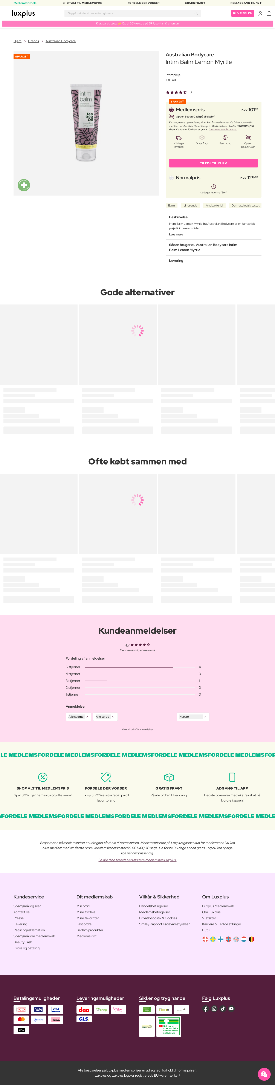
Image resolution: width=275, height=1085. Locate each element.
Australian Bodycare (61, 41)
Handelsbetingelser (153, 906)
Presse (19, 918)
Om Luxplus (211, 912)
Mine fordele (85, 912)
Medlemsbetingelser (154, 912)
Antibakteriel (214, 205)
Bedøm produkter (89, 930)
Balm (171, 205)
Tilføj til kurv (213, 163)
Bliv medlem (243, 13)
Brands (33, 41)
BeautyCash (23, 942)
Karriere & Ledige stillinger (221, 924)
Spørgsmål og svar (27, 906)
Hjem (17, 41)
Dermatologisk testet (246, 205)
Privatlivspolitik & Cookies (158, 918)
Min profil (83, 906)
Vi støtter (209, 918)
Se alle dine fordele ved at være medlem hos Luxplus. (138, 860)
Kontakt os (21, 912)
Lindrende (190, 205)
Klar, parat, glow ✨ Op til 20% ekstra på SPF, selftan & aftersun (137, 23)
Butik (206, 930)
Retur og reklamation (29, 930)
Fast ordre (84, 924)
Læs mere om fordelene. (223, 129)
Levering (20, 924)
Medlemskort (86, 936)
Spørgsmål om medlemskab (34, 936)
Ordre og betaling (27, 948)
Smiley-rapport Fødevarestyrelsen (164, 924)
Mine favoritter (87, 918)
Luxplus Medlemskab (218, 906)
